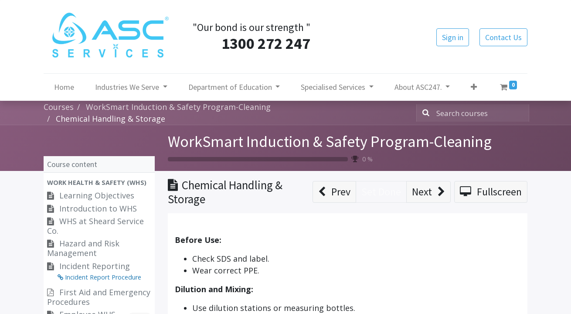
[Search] (424, 113)
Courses (59, 107)
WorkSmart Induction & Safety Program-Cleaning (330, 141)
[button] (473, 87)
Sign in (452, 37)
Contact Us (503, 37)
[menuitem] (64, 87)
